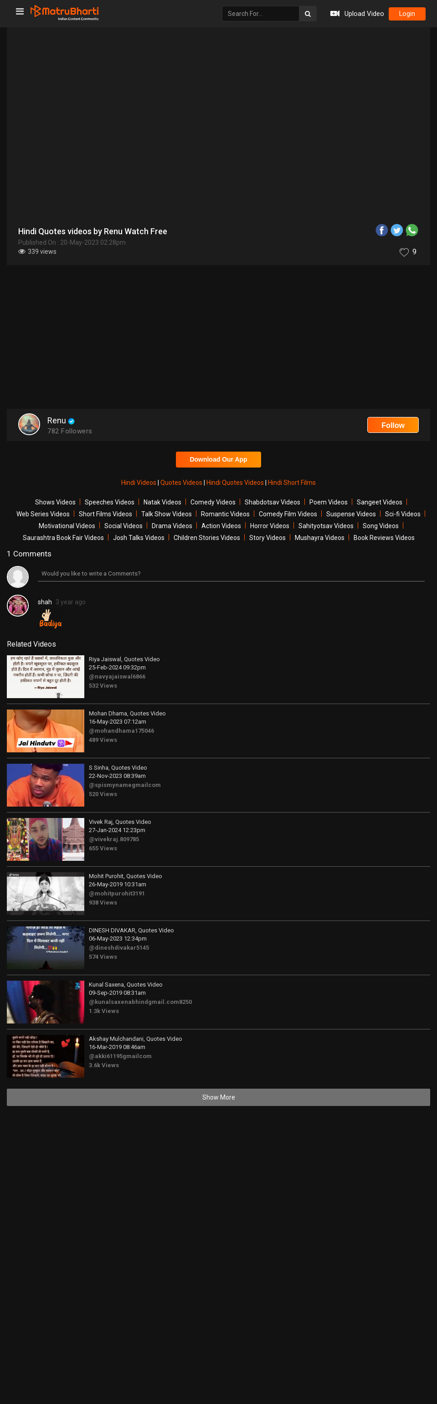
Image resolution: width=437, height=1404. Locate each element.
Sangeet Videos (379, 502)
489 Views (103, 739)
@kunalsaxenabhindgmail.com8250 (140, 1001)
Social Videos (123, 526)
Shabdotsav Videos (272, 502)
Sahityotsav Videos (326, 526)
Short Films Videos (105, 514)
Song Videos (381, 526)
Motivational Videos (67, 526)
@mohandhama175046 (121, 730)
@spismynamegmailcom (125, 785)
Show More (218, 1097)
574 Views (103, 956)
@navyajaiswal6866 (117, 676)
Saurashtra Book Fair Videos (63, 537)
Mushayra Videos (319, 537)
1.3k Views (104, 1011)
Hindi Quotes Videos (235, 482)
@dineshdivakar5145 (119, 947)
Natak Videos (162, 502)
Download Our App (218, 459)
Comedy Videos (213, 502)
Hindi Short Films (292, 482)
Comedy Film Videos (288, 514)
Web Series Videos (43, 514)
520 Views (103, 794)
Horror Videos (269, 526)
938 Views (103, 902)
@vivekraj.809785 (114, 839)
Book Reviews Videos (384, 537)
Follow (393, 425)
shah (45, 602)
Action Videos (221, 526)
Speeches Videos (109, 502)
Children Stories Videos (207, 537)
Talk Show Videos (166, 514)
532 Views (103, 685)
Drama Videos (172, 526)
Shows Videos (55, 502)
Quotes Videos (182, 482)
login (406, 14)
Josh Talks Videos (139, 537)
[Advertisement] (218, 338)
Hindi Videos (139, 482)
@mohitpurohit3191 (117, 893)
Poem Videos (328, 502)
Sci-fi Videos (403, 514)
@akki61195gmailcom (120, 1056)
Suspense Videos (351, 514)
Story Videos (267, 537)
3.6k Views (104, 1065)
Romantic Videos (225, 514)
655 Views (103, 848)
